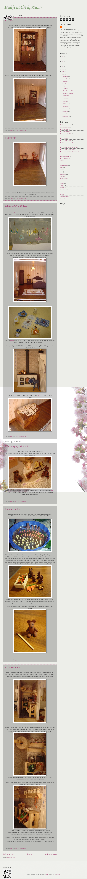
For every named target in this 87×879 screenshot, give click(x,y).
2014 (63, 59)
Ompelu (62, 185)
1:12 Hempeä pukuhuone (66, 124)
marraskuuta (66, 78)
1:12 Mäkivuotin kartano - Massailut (68, 145)
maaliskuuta (66, 114)
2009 (63, 71)
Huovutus (62, 163)
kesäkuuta (65, 106)
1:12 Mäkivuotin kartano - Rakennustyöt (69, 151)
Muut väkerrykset (64, 178)
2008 (63, 74)
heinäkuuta (66, 103)
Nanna (63, 27)
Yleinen (62, 198)
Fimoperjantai (12, 508)
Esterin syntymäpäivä (16, 446)
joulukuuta (65, 76)
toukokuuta (66, 108)
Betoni (61, 160)
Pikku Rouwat (63, 190)
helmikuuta (66, 116)
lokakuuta (65, 81)
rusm (47, 874)
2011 (63, 66)
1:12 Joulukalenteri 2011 (65, 131)
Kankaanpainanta (64, 165)
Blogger (58, 874)
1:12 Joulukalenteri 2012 (65, 133)
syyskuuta (65, 83)
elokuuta (65, 101)
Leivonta (62, 176)
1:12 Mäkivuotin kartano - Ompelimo (68, 147)
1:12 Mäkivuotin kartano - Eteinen (68, 142)
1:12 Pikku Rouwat (64, 156)
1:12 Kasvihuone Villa (65, 136)
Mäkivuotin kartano (22, 7)
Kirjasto (9, 20)
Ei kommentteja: (23, 130)
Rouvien (16, 212)
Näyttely (62, 183)
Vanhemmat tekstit (51, 854)
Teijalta (39, 395)
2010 (63, 69)
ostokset (62, 187)
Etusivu (29, 854)
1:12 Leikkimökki (64, 138)
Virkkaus (62, 192)
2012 (63, 64)
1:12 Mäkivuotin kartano (65, 140)
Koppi (61, 167)
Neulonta (62, 181)
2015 (63, 56)
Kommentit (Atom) (10, 857)
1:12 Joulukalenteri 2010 (65, 129)
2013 (63, 61)
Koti (61, 172)
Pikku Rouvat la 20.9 (16, 205)
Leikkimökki (63, 174)
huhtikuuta (65, 111)
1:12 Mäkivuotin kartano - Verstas (68, 154)
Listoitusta (10, 137)
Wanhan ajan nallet (64, 196)
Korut (61, 169)
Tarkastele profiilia (64, 49)
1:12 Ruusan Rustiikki (65, 158)
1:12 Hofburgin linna (65, 127)
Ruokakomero (12, 667)
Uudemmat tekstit (8, 854)
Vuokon (12, 340)
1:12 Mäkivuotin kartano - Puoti (67, 149)
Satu (52, 490)
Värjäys (62, 194)
